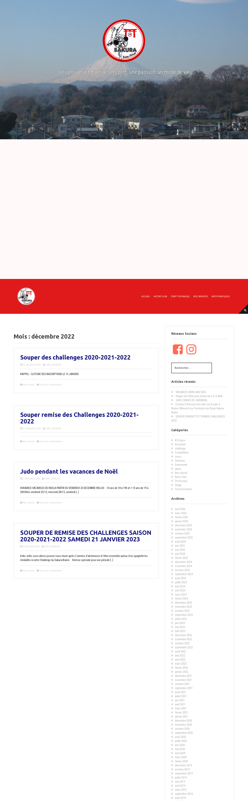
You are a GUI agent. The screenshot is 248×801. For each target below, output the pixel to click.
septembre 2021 (184, 688)
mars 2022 (181, 663)
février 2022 (181, 667)
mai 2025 (180, 549)
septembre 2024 (184, 574)
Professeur (181, 481)
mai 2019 (180, 781)
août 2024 (180, 578)
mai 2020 (180, 749)
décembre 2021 (183, 675)
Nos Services (200, 296)
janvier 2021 (181, 716)
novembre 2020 (183, 724)
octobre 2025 (182, 533)
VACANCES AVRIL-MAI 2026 (191, 392)
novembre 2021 (183, 679)
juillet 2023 (181, 618)
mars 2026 (181, 513)
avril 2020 (180, 753)
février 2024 (181, 598)
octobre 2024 (182, 570)
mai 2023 (180, 627)
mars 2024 (181, 594)
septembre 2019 (184, 773)
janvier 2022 (181, 671)
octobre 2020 (182, 728)
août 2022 (180, 651)
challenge (180, 448)
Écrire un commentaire (51, 384)
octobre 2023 (182, 610)
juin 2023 (180, 623)
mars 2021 (181, 708)
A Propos (180, 440)
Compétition (182, 452)
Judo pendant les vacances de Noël (69, 471)
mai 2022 (180, 655)
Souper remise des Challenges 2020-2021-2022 (79, 418)
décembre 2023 (183, 602)
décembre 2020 (183, 720)
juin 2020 (180, 745)
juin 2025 (180, 545)
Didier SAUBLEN (53, 364)
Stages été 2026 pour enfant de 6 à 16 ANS (199, 396)
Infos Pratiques (221, 296)
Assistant (180, 444)
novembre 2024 (183, 566)
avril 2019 (180, 785)
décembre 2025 (183, 525)
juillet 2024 (181, 582)
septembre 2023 (184, 614)
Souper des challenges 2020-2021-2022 (75, 357)
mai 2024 (180, 586)
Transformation (183, 489)
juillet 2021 (181, 696)
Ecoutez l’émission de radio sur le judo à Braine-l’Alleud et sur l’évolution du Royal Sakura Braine (197, 408)
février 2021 (181, 712)
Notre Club (160, 296)
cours (178, 456)
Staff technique (180, 296)
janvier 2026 (181, 521)
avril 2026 (180, 509)
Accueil (145, 296)
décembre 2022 (183, 635)
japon (178, 468)
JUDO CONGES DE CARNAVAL (192, 400)
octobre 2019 (182, 769)
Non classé (28, 384)
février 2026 (181, 517)
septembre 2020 (184, 732)
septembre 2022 (184, 647)
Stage (178, 485)
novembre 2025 (183, 529)
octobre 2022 (182, 643)
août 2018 (180, 797)
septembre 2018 (184, 793)
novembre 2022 (183, 639)
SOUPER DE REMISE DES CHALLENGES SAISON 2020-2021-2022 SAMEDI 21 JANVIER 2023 (85, 536)
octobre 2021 (182, 684)
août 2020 (180, 736)
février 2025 (181, 557)
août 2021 (180, 692)
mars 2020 (181, 757)
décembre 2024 (183, 562)
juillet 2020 (181, 740)
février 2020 (181, 761)
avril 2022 (180, 659)
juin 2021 (180, 700)
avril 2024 (180, 590)
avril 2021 (180, 704)
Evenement (181, 464)
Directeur (180, 460)
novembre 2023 (183, 606)
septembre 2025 (184, 537)
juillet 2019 (181, 777)
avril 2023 (180, 631)
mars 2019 (181, 789)
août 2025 (180, 541)
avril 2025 (180, 553)
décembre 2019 (183, 765)
